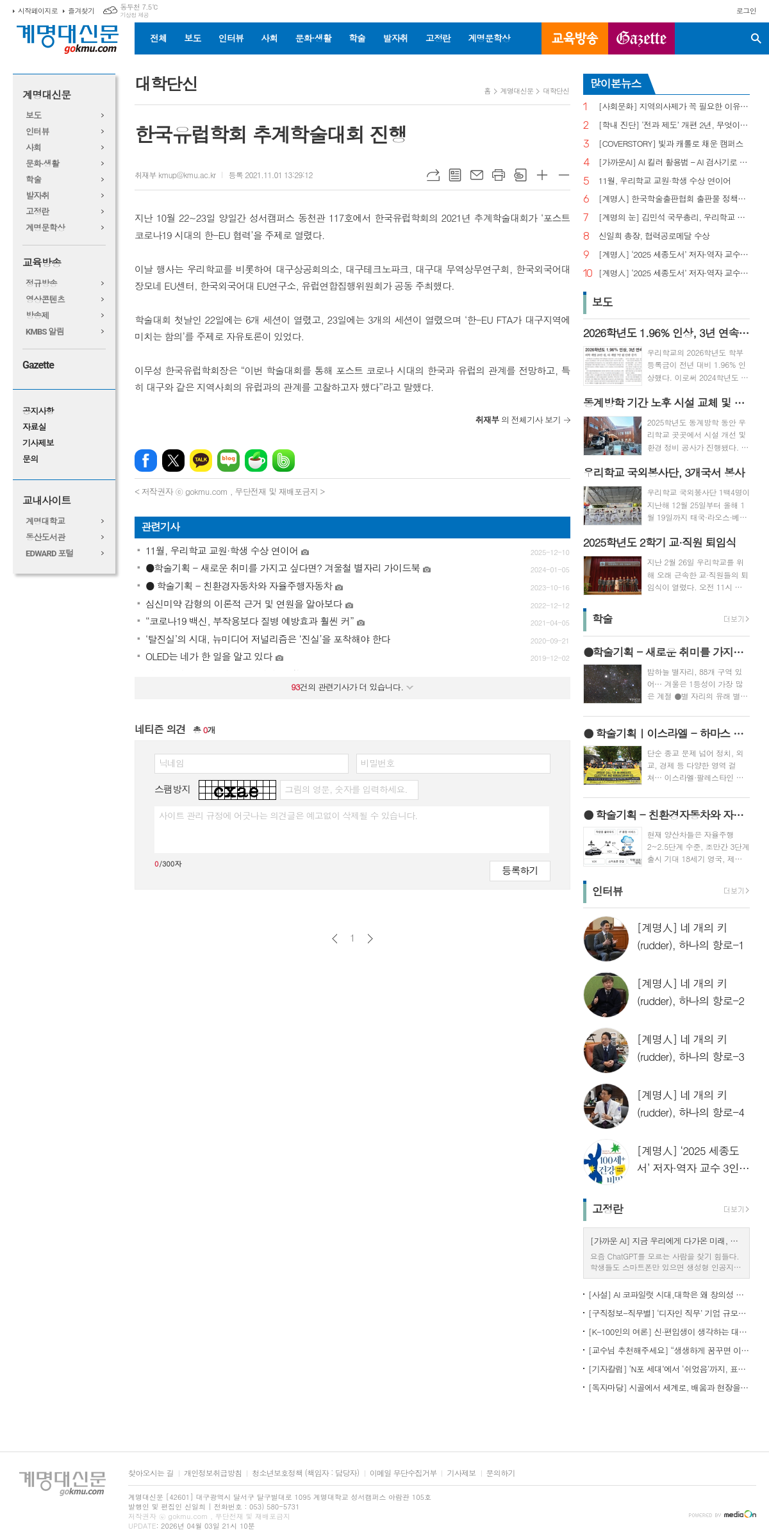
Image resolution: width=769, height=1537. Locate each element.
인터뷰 (231, 37)
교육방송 (575, 38)
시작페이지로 (38, 10)
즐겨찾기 (81, 10)
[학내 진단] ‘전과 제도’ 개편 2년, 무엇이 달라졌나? (674, 125)
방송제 (37, 315)
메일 (476, 175)
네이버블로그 (228, 460)
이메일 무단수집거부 (403, 1473)
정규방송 (41, 283)
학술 (357, 37)
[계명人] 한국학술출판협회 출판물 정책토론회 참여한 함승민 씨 (674, 199)
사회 (269, 37)
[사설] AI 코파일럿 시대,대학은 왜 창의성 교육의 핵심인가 (669, 1294)
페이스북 (146, 460)
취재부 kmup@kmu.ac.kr (175, 174)
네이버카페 (256, 460)
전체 (158, 37)
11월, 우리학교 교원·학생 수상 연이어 (665, 181)
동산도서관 (45, 537)
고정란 (438, 37)
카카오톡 (201, 460)
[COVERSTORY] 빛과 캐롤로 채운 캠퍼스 (671, 143)
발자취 (395, 37)
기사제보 (38, 443)
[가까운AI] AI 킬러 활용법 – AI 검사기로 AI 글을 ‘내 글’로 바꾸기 (674, 162)
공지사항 (38, 411)
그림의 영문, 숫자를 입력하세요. (346, 789)
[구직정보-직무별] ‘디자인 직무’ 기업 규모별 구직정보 (669, 1313)
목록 (455, 175)
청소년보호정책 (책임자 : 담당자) (305, 1473)
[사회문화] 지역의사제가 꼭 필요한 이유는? (674, 106)
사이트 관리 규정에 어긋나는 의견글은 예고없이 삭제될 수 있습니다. (288, 815)
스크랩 (520, 175)
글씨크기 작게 (564, 175)
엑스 (173, 460)
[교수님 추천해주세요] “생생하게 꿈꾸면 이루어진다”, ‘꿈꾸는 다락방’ (669, 1350)
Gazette (38, 365)
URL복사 (433, 175)
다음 (370, 938)
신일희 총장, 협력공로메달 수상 (654, 236)
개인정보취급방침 (213, 1473)
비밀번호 (378, 762)
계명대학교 (45, 521)
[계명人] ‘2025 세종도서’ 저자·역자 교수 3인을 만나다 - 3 (674, 254)
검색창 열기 (756, 38)
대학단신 (556, 91)
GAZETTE (641, 38)
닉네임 (171, 762)
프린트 (498, 175)
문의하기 (500, 1473)
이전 (334, 938)
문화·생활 (313, 37)
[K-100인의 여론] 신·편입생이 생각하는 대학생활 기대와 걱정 (669, 1331)
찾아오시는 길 (151, 1473)
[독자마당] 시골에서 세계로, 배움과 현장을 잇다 (669, 1387)
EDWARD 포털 (50, 553)
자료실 (34, 427)
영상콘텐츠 (45, 299)
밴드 (283, 460)
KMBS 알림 (45, 331)
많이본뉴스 (615, 83)
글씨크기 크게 (542, 175)
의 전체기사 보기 (518, 419)
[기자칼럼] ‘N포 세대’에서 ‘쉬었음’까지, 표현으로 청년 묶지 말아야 (669, 1369)
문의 (30, 459)
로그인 (746, 10)
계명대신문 (46, 95)
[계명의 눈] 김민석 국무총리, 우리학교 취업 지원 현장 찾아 (674, 217)
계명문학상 (489, 37)
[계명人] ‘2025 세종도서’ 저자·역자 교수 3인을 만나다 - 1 (674, 273)
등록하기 (520, 870)
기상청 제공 (134, 15)
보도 (192, 37)
